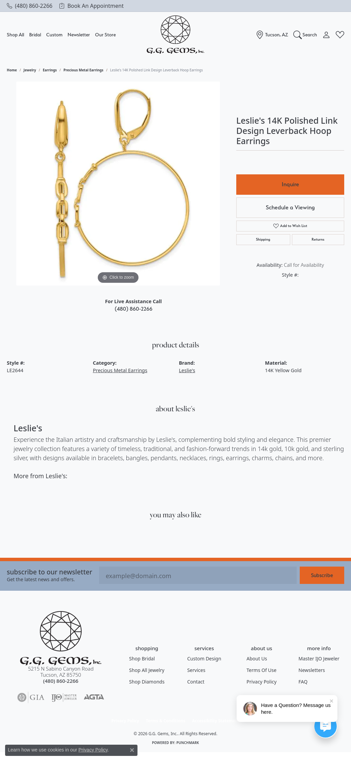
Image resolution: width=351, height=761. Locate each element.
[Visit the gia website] (30, 697)
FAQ (303, 681)
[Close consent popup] (132, 750)
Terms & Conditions (165, 721)
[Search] (305, 34)
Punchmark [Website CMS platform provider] (188, 742)
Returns (318, 239)
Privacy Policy (261, 681)
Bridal (35, 34)
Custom (54, 34)
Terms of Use (261, 670)
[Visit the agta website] (94, 697)
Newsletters (311, 670)
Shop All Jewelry (146, 670)
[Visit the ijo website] (64, 697)
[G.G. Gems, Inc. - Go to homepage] (60, 638)
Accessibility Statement (216, 721)
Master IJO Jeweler (318, 658)
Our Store (105, 34)
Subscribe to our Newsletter (49, 572)
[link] (29, 6)
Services (196, 670)
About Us (256, 658)
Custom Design (204, 658)
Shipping (263, 239)
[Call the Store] (60, 680)
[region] (118, 184)
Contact (195, 681)
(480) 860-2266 (133, 309)
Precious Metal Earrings (83, 70)
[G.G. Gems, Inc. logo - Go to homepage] (175, 35)
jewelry (29, 70)
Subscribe (322, 575)
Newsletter (79, 34)
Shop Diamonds (146, 681)
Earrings (50, 70)
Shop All (15, 34)
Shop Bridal (142, 658)
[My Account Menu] (326, 34)
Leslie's (187, 370)
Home (12, 70)
